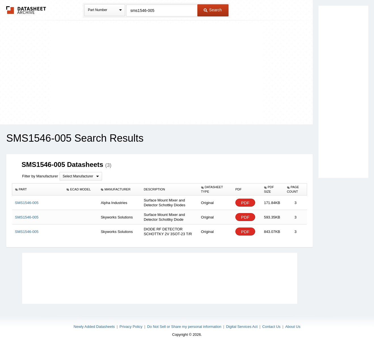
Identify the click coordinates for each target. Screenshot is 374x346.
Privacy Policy (130, 326)
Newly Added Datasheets (94, 326)
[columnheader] (38, 190)
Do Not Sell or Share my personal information (184, 326)
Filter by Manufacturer (40, 176)
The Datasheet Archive (26, 10)
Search (213, 10)
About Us (292, 326)
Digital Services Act (241, 326)
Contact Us (271, 326)
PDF (245, 202)
